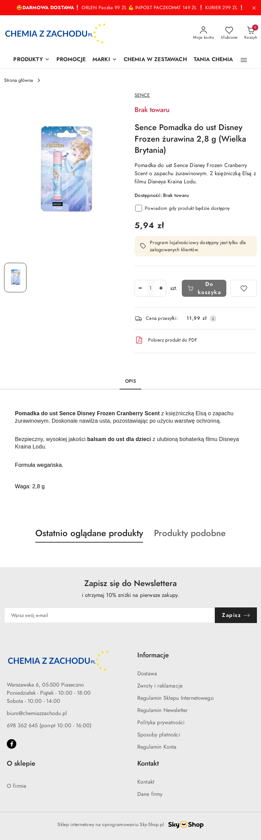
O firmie (16, 786)
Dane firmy (150, 794)
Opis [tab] (130, 381)
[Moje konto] (203, 33)
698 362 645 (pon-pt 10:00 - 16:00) (49, 725)
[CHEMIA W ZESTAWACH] (155, 60)
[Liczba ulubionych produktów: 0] (229, 33)
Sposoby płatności (158, 734)
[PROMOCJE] (71, 60)
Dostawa (147, 673)
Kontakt (145, 782)
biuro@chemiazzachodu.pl (37, 713)
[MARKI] (104, 60)
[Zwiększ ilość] (161, 288)
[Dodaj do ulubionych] (243, 288)
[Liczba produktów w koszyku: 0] (250, 33)
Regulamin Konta (156, 747)
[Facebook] (11, 744)
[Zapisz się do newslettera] (109, 615)
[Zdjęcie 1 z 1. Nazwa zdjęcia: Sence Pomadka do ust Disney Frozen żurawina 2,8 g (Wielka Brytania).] (15, 277)
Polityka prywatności (161, 722)
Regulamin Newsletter (162, 710)
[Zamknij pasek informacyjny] (254, 8)
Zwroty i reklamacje (159, 686)
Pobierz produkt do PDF (166, 340)
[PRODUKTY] (31, 60)
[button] (244, 60)
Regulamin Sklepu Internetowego (175, 698)
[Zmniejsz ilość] (140, 288)
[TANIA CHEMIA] (213, 60)
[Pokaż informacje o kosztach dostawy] (213, 318)
